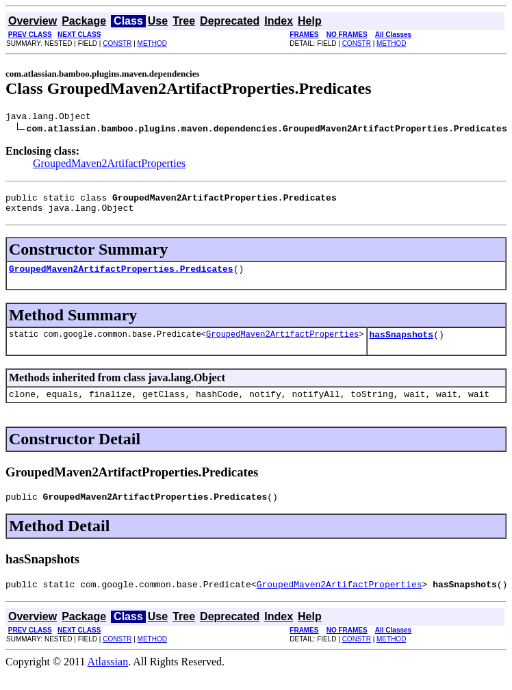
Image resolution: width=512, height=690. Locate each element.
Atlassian (108, 678)
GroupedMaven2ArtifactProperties (109, 165)
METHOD (152, 43)
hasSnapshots (401, 344)
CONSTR (117, 43)
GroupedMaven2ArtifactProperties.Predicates (121, 276)
